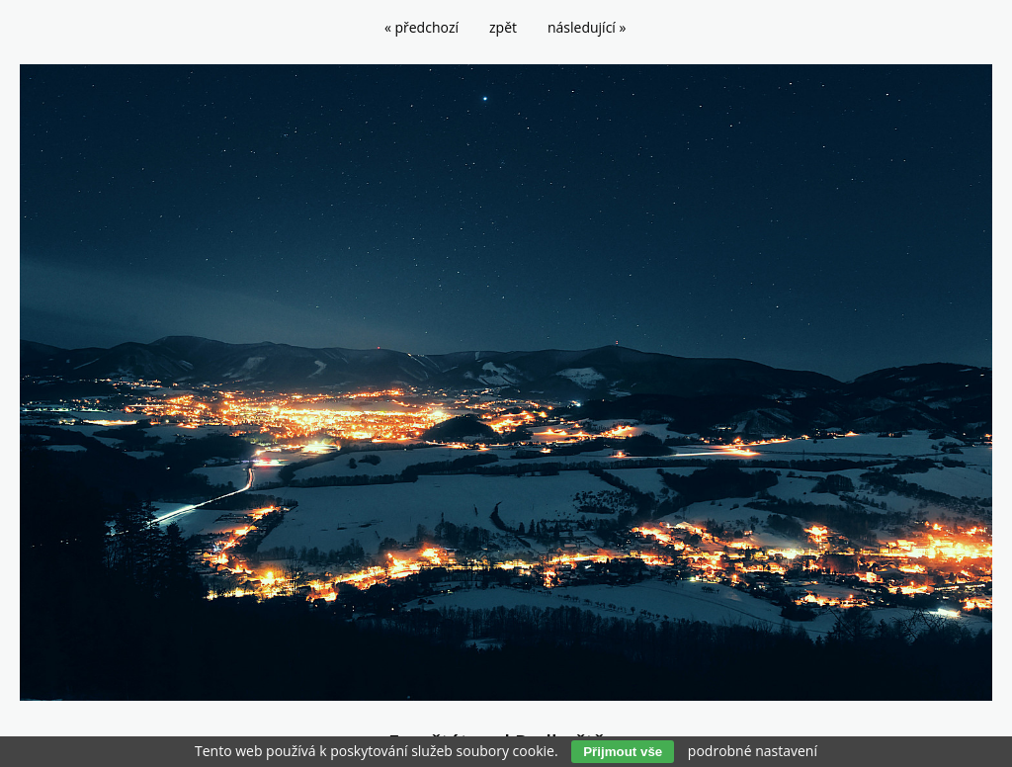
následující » (587, 27)
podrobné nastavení (752, 750)
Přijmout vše (622, 751)
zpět (503, 27)
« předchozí (421, 27)
